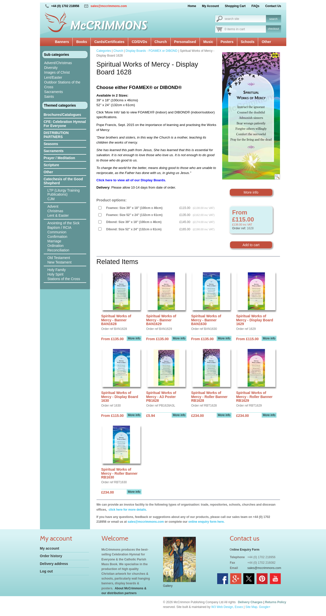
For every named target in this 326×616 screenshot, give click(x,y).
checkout (273, 28)
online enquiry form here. (206, 521)
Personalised (185, 42)
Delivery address (54, 564)
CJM (51, 199)
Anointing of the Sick (64, 223)
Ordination (56, 246)
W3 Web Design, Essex (227, 607)
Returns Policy (275, 602)
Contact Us (273, 6)
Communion (57, 232)
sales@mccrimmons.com (108, 6)
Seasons (51, 144)
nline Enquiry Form (245, 549)
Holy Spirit (56, 274)
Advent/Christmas (58, 63)
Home (192, 6)
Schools (247, 42)
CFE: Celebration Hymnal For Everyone (65, 124)
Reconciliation (58, 250)
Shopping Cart (235, 6)
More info (251, 192)
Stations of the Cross (64, 279)
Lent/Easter (53, 77)
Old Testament (59, 258)
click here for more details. (127, 509)
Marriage (54, 241)
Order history (51, 556)
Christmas (55, 211)
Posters (226, 42)
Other (266, 42)
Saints (49, 97)
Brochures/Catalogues (62, 115)
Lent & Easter (58, 215)
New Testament (60, 262)
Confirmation (57, 237)
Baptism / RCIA (60, 228)
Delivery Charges (250, 602)
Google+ (264, 607)
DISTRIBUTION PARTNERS (56, 135)
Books (81, 42)
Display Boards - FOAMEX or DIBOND (151, 51)
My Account (210, 6)
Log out (46, 571)
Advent (53, 206)
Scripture (51, 165)
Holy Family (57, 270)
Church (161, 42)
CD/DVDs (139, 42)
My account (49, 548)
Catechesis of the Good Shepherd (63, 181)
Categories (104, 51)
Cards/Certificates (109, 42)
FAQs (255, 6)
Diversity (51, 68)
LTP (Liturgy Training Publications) (64, 192)
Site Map (251, 607)
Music (208, 42)
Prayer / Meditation (59, 158)
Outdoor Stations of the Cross (62, 84)
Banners (62, 42)
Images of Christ (57, 72)
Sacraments (53, 92)
